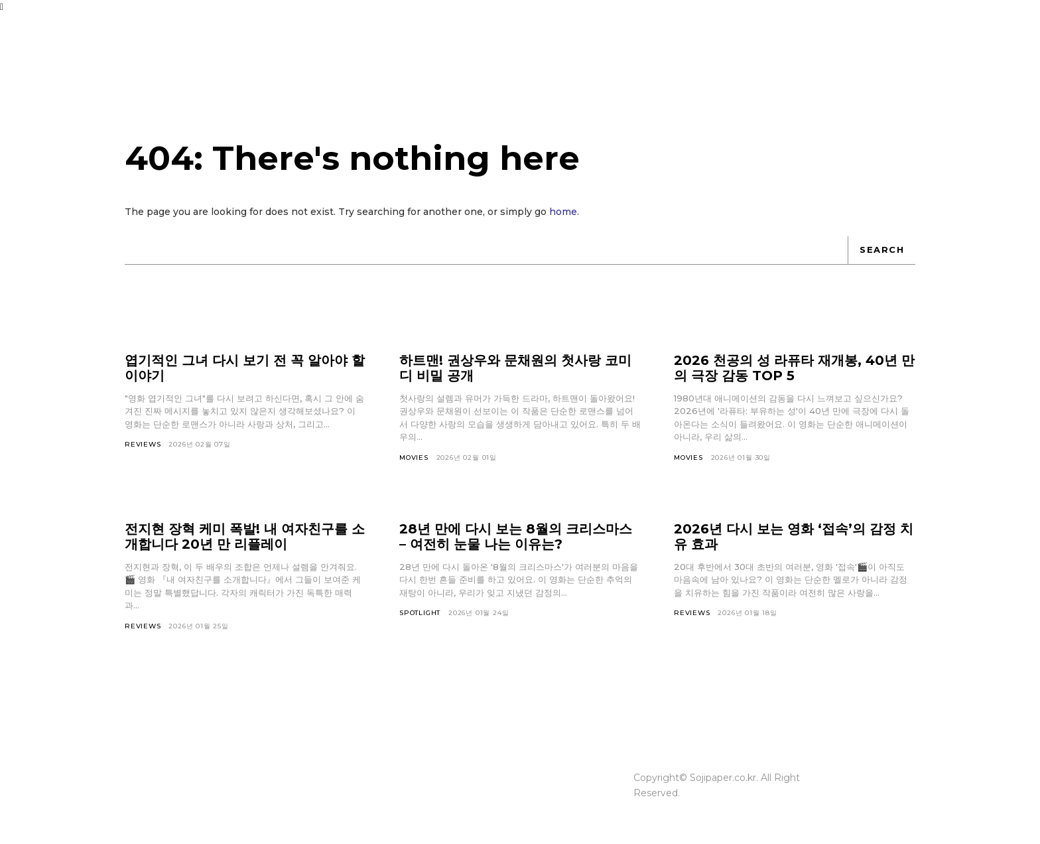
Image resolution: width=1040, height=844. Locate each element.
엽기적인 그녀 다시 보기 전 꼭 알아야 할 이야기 (245, 368)
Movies (413, 457)
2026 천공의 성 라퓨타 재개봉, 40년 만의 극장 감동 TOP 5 (794, 368)
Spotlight (419, 612)
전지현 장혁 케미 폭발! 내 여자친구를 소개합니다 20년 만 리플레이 (245, 536)
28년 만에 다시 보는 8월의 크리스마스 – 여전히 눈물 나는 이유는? (515, 536)
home (563, 212)
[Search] (881, 250)
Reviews (143, 444)
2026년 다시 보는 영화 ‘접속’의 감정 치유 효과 (793, 536)
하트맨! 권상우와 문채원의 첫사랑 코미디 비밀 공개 (515, 368)
